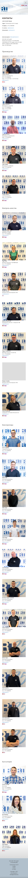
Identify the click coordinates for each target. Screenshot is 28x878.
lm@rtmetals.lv (5, 265)
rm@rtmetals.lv (5, 324)
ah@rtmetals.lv (11, 28)
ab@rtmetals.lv (5, 722)
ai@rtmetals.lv (5, 632)
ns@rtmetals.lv (5, 235)
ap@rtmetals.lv (5, 138)
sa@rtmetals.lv (5, 198)
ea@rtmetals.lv (5, 692)
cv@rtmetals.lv (11, 30)
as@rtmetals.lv (5, 168)
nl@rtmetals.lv (5, 512)
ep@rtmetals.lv (5, 355)
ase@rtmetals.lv (5, 849)
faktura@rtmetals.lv (14, 37)
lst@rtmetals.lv (5, 414)
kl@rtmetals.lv (5, 662)
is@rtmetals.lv (5, 819)
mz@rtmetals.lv (5, 482)
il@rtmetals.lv (5, 452)
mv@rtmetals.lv (5, 294)
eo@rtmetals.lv (5, 790)
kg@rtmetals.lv (5, 602)
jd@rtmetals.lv (5, 542)
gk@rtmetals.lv (5, 572)
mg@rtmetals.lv (5, 384)
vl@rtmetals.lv (5, 110)
